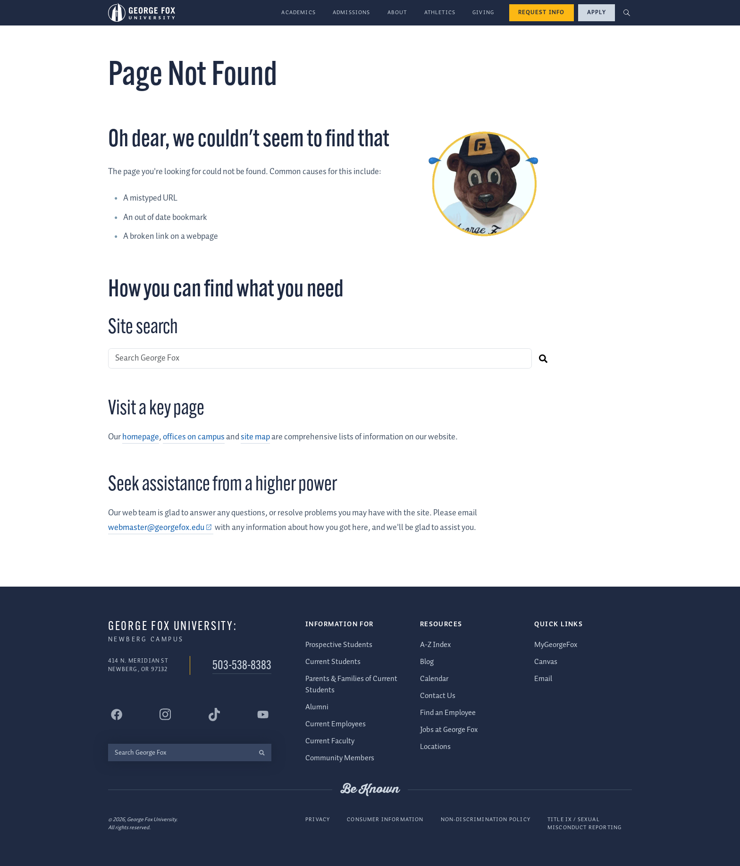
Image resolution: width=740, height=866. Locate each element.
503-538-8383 (241, 666)
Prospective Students (338, 645)
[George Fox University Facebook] (116, 714)
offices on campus (194, 437)
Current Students (333, 662)
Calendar (434, 679)
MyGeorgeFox (555, 645)
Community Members (339, 758)
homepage (140, 437)
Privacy (317, 819)
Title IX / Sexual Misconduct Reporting (584, 823)
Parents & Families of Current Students (351, 684)
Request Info (541, 12)
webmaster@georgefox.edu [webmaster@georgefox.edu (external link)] (156, 527)
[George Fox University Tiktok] (214, 714)
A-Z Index (435, 645)
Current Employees (335, 724)
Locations (435, 747)
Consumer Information (385, 819)
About (397, 12)
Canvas (545, 662)
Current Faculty (329, 741)
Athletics (440, 12)
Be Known (370, 789)
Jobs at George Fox (449, 730)
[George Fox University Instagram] (165, 714)
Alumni (316, 707)
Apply (596, 12)
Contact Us (437, 696)
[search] (543, 358)
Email (543, 679)
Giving (483, 12)
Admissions (351, 12)
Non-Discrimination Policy (485, 819)
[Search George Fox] (320, 358)
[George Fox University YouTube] (262, 714)
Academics (298, 12)
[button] (627, 13)
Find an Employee (448, 713)
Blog (427, 662)
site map (255, 437)
